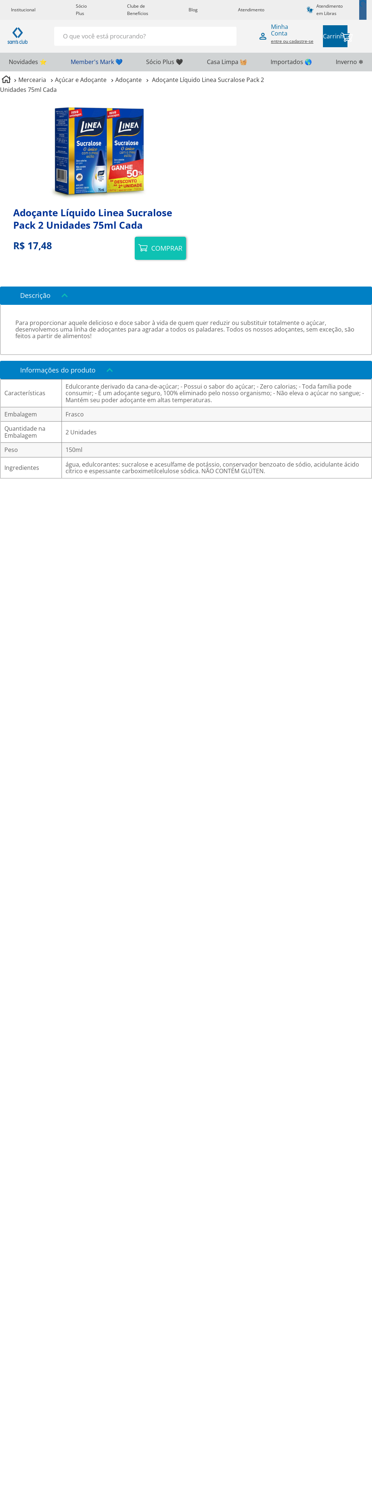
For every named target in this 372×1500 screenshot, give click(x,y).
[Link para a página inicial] (6, 80)
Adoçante (128, 80)
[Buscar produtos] (227, 35)
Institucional (23, 10)
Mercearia (32, 80)
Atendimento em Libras (329, 9)
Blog (193, 10)
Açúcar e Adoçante (81, 80)
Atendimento (251, 10)
